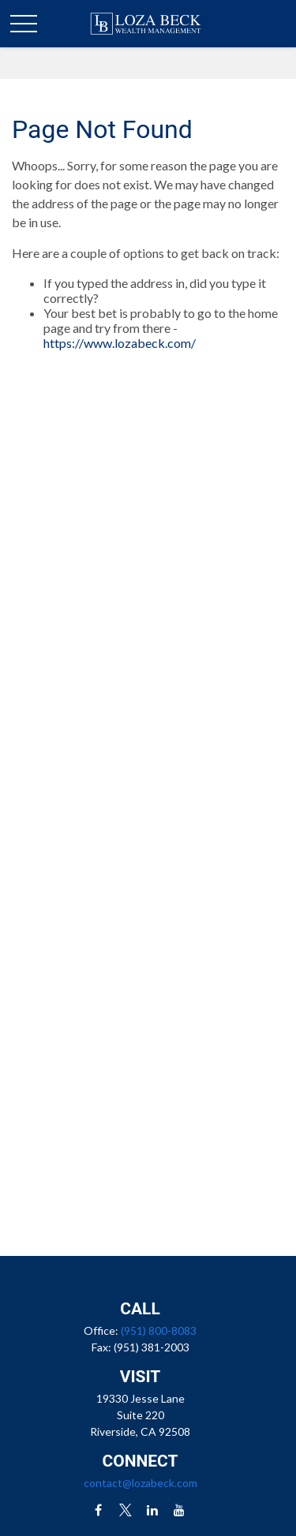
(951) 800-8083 (159, 1330)
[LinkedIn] (152, 1509)
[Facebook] (98, 1509)
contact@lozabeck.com (140, 1482)
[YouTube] (178, 1509)
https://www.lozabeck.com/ (119, 342)
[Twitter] (125, 1509)
